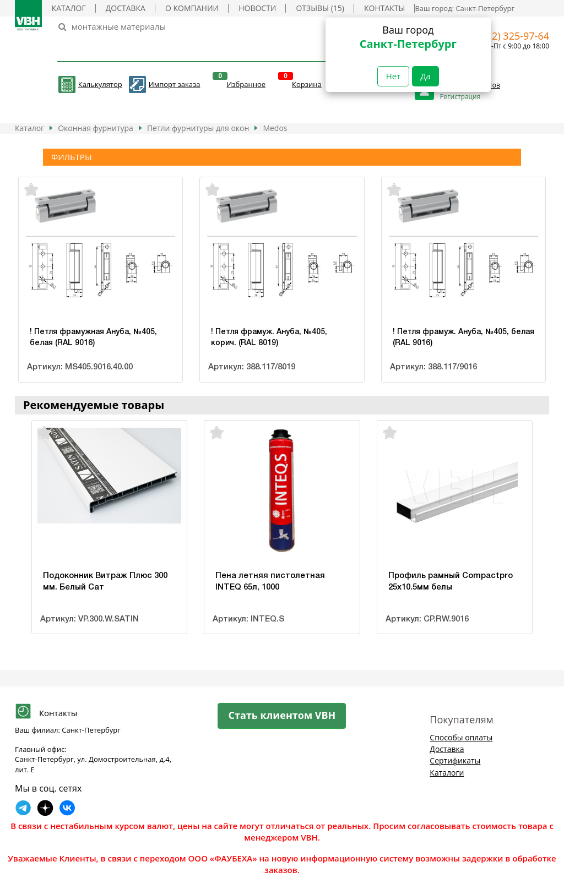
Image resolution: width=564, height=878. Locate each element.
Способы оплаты (461, 737)
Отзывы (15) (320, 8)
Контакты (384, 8)
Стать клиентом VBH (282, 715)
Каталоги (447, 772)
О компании (192, 8)
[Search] (218, 26)
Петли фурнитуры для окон (198, 128)
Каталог (69, 8)
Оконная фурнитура (95, 128)
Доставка (125, 8)
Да (425, 75)
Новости (257, 8)
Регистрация (460, 96)
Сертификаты (455, 760)
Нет (393, 75)
